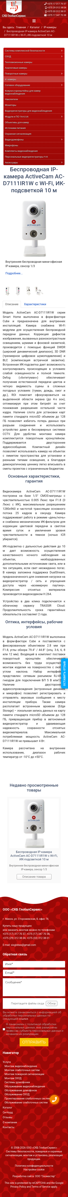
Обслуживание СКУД (17, 1094)
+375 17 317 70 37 (56, 3)
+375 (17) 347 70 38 (38, 933)
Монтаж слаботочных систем (22, 1070)
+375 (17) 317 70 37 (14, 933)
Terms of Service (40, 1186)
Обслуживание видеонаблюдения (25, 1086)
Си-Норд (8, 1112)
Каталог (7, 1107)
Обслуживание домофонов (21, 1090)
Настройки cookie (34, 1169)
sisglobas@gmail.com (23, 944)
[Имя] (34, 964)
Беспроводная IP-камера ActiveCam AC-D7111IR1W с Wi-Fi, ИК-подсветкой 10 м (33, 855)
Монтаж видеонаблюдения (21, 1066)
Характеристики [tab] (35, 304)
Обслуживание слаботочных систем (26, 1102)
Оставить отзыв (64, 673)
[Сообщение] (34, 987)
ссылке (23, 1018)
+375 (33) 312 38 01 (38, 938)
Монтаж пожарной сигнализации (24, 1074)
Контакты (8, 1127)
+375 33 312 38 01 (56, 11)
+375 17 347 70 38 (56, 15)
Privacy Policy (18, 1186)
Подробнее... (14, 273)
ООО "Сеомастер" (45, 1176)
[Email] (34, 972)
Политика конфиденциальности (34, 1165)
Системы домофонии (17, 1082)
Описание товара (34, 876)
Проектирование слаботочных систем (27, 1098)
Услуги (7, 1062)
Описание (11, 304)
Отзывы (7, 1117)
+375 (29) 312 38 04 (14, 938)
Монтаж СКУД (13, 1078)
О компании (10, 1122)
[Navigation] (34, 21)
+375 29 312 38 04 (56, 7)
